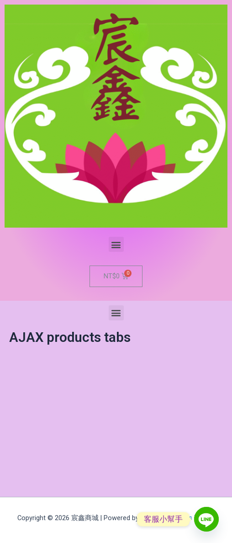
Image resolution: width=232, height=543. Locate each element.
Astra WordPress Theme (178, 518)
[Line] (206, 519)
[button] (116, 244)
